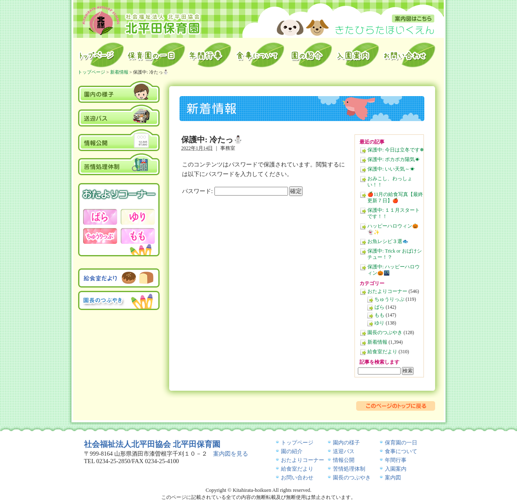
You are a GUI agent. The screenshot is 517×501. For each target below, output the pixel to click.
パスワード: (235, 191)
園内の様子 (119, 91)
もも (379, 315)
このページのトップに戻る (395, 406)
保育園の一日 (156, 55)
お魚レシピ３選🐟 (388, 241)
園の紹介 (310, 55)
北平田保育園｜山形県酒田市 (141, 20)
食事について (401, 451)
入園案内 (357, 55)
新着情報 (377, 342)
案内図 (413, 18)
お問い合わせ (410, 55)
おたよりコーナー (387, 291)
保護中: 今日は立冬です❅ (395, 150)
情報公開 (119, 140)
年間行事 (210, 55)
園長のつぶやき (384, 332)
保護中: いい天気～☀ (391, 169)
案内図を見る (230, 453)
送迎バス (119, 116)
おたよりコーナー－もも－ (137, 236)
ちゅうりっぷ (389, 299)
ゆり (379, 323)
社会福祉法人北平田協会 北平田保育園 (152, 444)
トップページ (101, 55)
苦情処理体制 (119, 164)
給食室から (260, 55)
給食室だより (382, 352)
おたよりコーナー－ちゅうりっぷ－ (100, 236)
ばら (379, 307)
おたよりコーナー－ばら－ (100, 216)
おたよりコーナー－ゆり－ (137, 216)
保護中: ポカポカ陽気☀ (393, 159)
